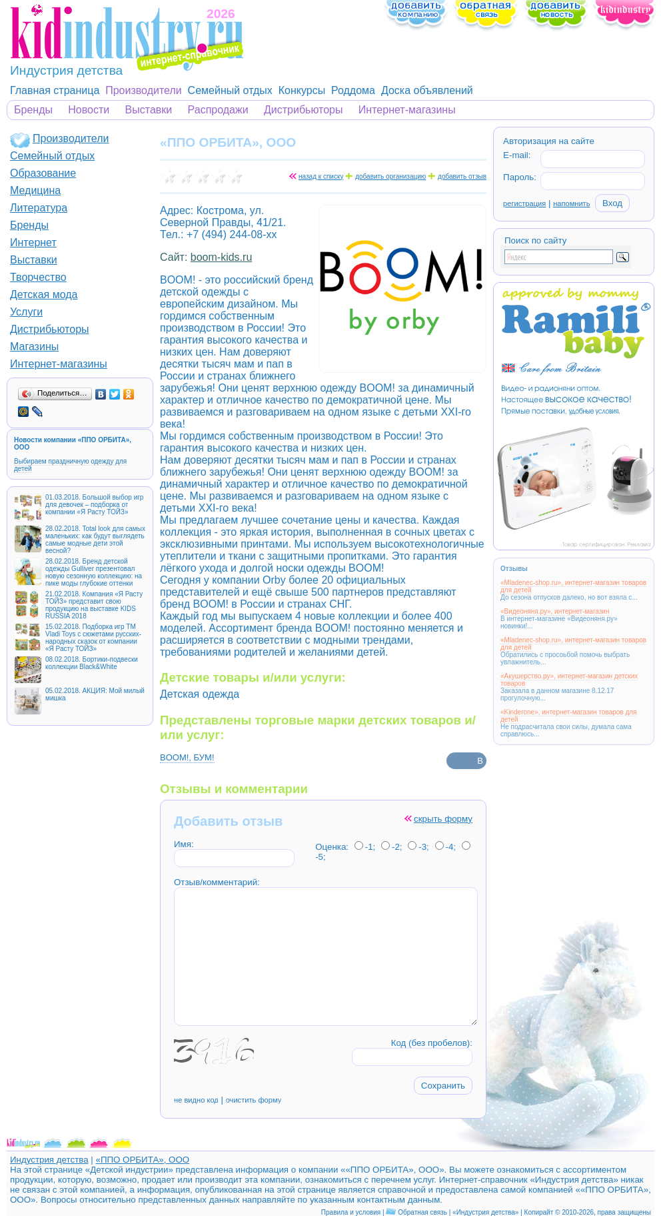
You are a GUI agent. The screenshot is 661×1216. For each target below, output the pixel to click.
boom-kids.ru (221, 257)
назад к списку (321, 176)
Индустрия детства (49, 1160)
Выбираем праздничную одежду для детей (70, 465)
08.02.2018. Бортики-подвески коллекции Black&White (91, 663)
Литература (38, 207)
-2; (391, 847)
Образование (43, 173)
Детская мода (44, 294)
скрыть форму (443, 819)
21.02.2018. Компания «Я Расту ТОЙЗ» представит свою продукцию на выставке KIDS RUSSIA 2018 (94, 605)
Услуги (26, 312)
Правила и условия (350, 1212)
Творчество (38, 277)
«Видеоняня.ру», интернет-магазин (554, 611)
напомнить (571, 203)
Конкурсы (302, 90)
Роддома (353, 90)
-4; (445, 847)
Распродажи (218, 109)
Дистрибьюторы (303, 109)
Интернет (33, 242)
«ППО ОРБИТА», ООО (142, 1160)
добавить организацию (390, 176)
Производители (143, 90)
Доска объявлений (427, 90)
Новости (88, 109)
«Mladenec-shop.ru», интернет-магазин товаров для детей (573, 586)
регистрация (524, 203)
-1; (365, 847)
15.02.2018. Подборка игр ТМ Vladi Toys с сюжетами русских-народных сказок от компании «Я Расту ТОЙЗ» (93, 637)
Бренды (33, 109)
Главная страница (54, 90)
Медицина (35, 190)
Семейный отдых (230, 90)
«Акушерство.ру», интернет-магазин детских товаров (569, 679)
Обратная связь (422, 1212)
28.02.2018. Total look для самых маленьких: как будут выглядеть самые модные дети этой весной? (95, 539)
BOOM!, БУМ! (187, 757)
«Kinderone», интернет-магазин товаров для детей (568, 715)
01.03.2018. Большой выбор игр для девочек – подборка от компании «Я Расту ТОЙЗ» (94, 505)
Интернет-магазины (407, 109)
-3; (418, 847)
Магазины (34, 346)
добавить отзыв (462, 176)
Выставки (149, 109)
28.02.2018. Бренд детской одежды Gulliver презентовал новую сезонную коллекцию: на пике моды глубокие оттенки (93, 572)
